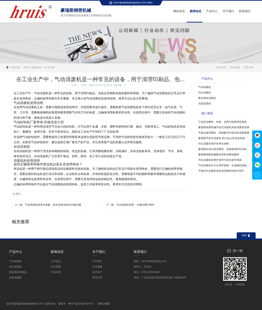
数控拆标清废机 (207, 98)
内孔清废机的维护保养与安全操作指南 (220, 159)
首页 (26, 67)
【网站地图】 (104, 303)
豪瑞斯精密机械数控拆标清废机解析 (218, 154)
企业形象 (97, 266)
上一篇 (48, 204)
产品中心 (15, 252)
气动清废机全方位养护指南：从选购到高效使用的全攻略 (223, 165)
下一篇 (130, 204)
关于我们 (98, 252)
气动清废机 (204, 87)
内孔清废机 (204, 92)
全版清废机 (204, 103)
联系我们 (140, 252)
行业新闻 (235, 67)
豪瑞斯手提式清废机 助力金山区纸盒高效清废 (223, 138)
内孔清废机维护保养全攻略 (213, 143)
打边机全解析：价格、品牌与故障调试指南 (222, 121)
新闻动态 (36, 67)
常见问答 (49, 67)
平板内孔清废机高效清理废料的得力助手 (221, 170)
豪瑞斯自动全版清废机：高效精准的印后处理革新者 (223, 149)
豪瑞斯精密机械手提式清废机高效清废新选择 (223, 127)
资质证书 (97, 277)
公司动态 (221, 67)
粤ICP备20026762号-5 (81, 303)
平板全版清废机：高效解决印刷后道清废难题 (223, 132)
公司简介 (97, 261)
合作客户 (97, 272)
